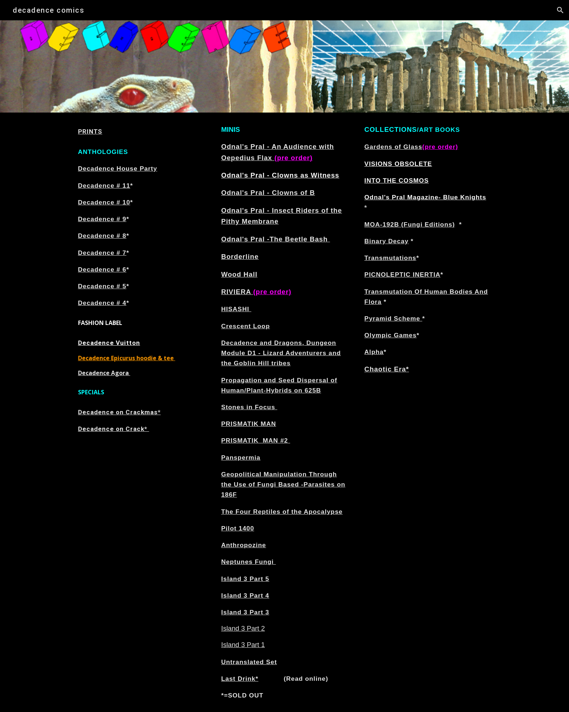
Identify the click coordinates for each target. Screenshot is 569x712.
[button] (560, 10)
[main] (141, 131)
